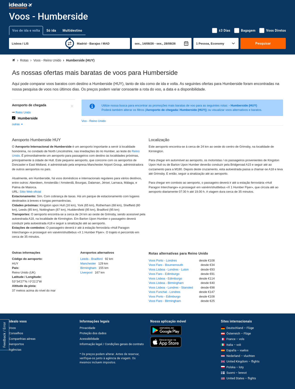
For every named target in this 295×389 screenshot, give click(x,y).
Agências (15, 349)
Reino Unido (23, 112)
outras (17, 124)
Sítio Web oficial (30, 191)
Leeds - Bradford (91, 259)
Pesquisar (263, 43)
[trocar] (69, 43)
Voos (12, 328)
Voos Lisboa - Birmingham (166, 283)
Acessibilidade (89, 338)
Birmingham (88, 268)
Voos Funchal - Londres (164, 292)
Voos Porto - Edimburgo (164, 296)
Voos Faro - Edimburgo (164, 274)
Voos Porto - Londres (163, 260)
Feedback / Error (4, 334)
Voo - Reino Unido (94, 121)
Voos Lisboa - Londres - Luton (169, 269)
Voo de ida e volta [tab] (26, 30)
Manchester (88, 263)
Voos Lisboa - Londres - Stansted (171, 287)
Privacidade (87, 328)
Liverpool (86, 272)
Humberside (28, 118)
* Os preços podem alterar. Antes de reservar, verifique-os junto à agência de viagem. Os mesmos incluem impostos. (109, 358)
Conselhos (16, 333)
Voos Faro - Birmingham (165, 301)
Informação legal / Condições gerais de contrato (112, 344)
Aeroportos (16, 344)
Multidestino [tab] (72, 30)
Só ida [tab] (51, 30)
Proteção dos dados (93, 333)
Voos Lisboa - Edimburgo (165, 278)
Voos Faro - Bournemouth (166, 265)
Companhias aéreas (22, 338)
